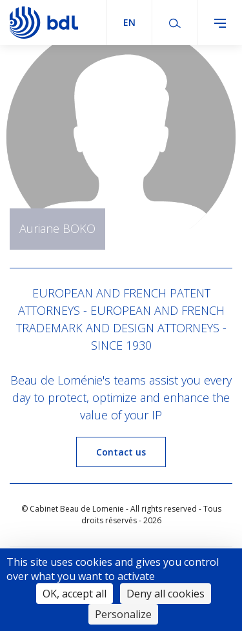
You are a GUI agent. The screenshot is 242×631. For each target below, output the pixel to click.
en (129, 22)
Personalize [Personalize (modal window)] (123, 614)
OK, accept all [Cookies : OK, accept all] (74, 593)
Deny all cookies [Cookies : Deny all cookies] (165, 593)
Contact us (121, 452)
